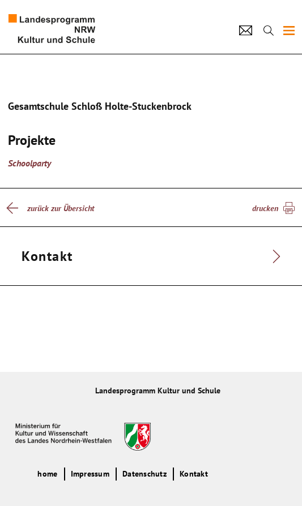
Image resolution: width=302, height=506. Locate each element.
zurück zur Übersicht (60, 208)
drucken (265, 208)
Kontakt (194, 474)
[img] (289, 30)
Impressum (90, 474)
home (47, 474)
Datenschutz (144, 474)
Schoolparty (29, 163)
